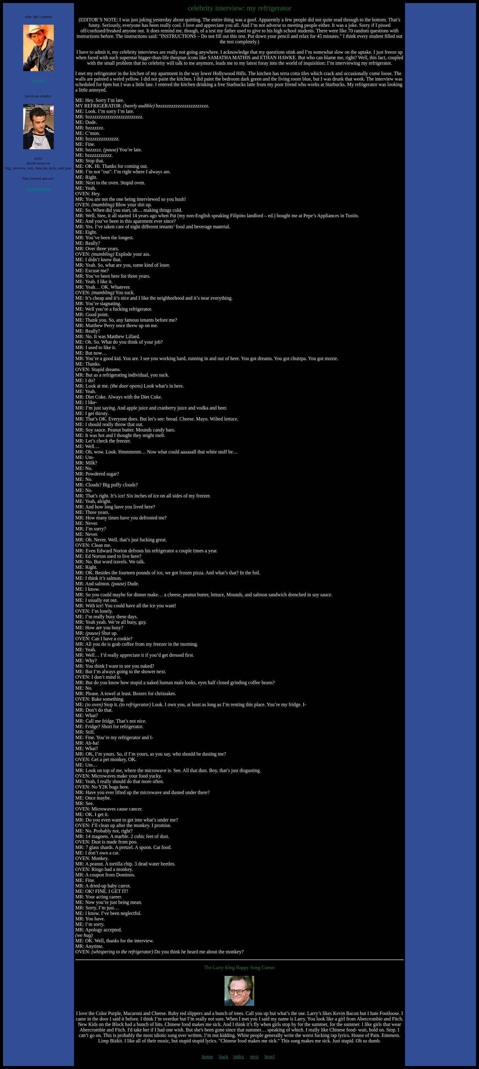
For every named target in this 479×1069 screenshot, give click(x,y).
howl (269, 1056)
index (238, 1056)
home (207, 1056)
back (223, 1056)
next (254, 1056)
